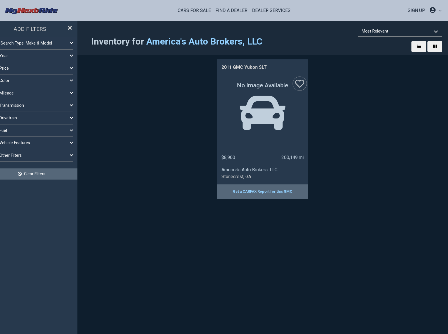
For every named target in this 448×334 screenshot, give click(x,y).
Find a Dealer (231, 10)
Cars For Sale (194, 10)
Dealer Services (271, 10)
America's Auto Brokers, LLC (218, 41)
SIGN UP (416, 10)
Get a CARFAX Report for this (269, 191)
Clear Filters (46, 174)
